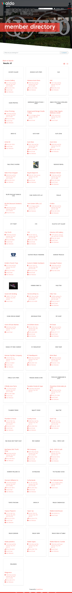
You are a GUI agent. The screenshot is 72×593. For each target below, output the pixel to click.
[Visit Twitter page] (65, 581)
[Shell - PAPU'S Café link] (58, 413)
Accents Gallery (10, 80)
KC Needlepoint (32, 335)
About (15, 12)
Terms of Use (45, 590)
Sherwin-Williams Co (11, 450)
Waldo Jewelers (10, 506)
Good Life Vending (11, 277)
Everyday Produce (56, 248)
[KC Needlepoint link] (36, 326)
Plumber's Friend (10, 393)
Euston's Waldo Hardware (35, 248)
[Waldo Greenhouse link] (59, 470)
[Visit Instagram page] (68, 581)
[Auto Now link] (36, 128)
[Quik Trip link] (58, 385)
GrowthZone (39, 549)
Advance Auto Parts (33, 80)
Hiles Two (53, 277)
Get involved (53, 13)
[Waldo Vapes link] (36, 498)
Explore (24, 12)
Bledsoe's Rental (55, 165)
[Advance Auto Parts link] (36, 72)
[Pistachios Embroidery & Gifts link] (58, 354)
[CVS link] (36, 212)
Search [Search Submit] (64, 52)
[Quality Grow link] (36, 385)
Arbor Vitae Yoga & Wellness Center (56, 109)
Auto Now (30, 137)
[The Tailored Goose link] (58, 441)
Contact (63, 12)
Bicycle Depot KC (32, 165)
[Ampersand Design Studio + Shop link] (36, 100)
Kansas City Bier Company (13, 335)
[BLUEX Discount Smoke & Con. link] (13, 185)
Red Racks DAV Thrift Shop (12, 422)
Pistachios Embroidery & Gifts (58, 364)
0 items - (57, 8)
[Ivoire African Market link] (13, 298)
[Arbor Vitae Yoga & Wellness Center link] (58, 100)
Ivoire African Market (12, 306)
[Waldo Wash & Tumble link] (58, 498)
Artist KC (7, 137)
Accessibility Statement (34, 590)
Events (6, 12)
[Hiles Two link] (59, 268)
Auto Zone (53, 137)
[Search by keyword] (32, 52)
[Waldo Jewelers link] (13, 498)
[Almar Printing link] (13, 100)
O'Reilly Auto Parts (11, 363)
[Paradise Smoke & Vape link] (35, 355)
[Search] (37, 8)
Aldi (51, 80)
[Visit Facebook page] (63, 581)
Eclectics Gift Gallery (56, 220)
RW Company (31, 421)
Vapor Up (30, 478)
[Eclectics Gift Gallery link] (58, 212)
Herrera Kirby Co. (33, 277)
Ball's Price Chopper (11, 165)
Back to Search (8, 61)
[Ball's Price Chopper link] (13, 157)
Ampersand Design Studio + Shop (36, 109)
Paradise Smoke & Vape (35, 363)
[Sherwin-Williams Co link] (13, 441)
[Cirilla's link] (58, 185)
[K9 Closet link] (58, 298)
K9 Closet (53, 306)
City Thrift (8, 220)
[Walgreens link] (13, 526)
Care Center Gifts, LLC (34, 194)
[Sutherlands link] (36, 441)
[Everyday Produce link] (58, 240)
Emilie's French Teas (11, 248)
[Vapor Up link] (36, 470)
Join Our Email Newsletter (36, 575)
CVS (28, 220)
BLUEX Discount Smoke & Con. (13, 194)
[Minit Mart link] (58, 326)
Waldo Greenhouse (56, 478)
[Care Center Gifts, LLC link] (36, 185)
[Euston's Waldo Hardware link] (36, 240)
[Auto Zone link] (58, 128)
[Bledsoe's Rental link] (58, 157)
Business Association (35, 13)
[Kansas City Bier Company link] (13, 326)
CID (45, 12)
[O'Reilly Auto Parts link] (13, 355)
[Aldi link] (58, 72)
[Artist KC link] (13, 128)
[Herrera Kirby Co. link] (36, 268)
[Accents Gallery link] (13, 72)
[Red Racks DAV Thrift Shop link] (13, 413)
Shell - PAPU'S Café (56, 421)
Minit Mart (53, 335)
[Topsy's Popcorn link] (13, 470)
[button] (64, 63)
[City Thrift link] (13, 212)
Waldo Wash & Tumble (57, 506)
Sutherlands (31, 450)
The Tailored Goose (56, 450)
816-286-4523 (38, 584)
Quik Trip (53, 393)
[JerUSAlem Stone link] (36, 298)
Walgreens (8, 535)
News (45, 581)
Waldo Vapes (31, 506)
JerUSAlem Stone (32, 306)
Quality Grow (31, 393)
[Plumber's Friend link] (13, 385)
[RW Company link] (36, 413)
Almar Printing (9, 109)
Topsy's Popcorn (10, 478)
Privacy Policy (53, 590)
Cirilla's (52, 194)
